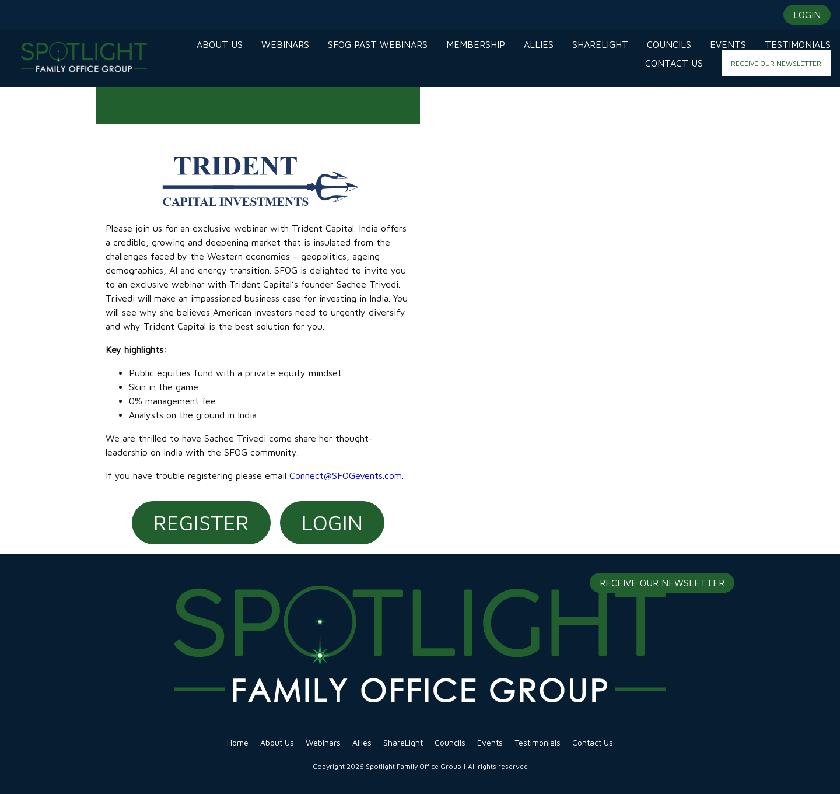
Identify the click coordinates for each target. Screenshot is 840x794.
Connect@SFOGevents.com (345, 475)
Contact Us (592, 742)
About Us (277, 742)
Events (490, 742)
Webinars (323, 742)
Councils (450, 742)
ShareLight (403, 742)
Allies (362, 742)
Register (201, 522)
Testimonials (537, 742)
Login (332, 522)
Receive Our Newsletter (662, 583)
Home (238, 742)
